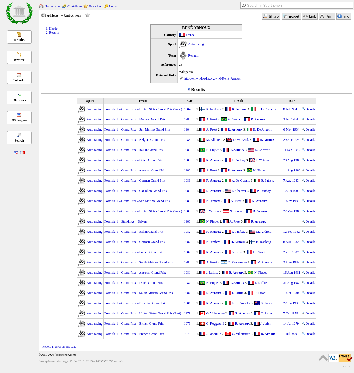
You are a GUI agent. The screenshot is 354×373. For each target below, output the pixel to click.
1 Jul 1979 (290, 334)
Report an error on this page (59, 346)
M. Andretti (263, 232)
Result (238, 101)
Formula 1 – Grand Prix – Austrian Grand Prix (135, 170)
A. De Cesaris (241, 180)
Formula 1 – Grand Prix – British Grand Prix (134, 324)
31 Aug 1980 (291, 283)
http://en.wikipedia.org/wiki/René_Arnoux (212, 78)
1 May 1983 (291, 201)
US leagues (19, 120)
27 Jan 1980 (291, 303)
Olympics (19, 100)
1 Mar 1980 (291, 293)
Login (113, 6)
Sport (90, 101)
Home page (52, 6)
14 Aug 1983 (291, 170)
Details (308, 109)
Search (19, 140)
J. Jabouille (213, 334)
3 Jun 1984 (290, 119)
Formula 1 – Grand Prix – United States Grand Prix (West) (143, 109)
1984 (187, 109)
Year (189, 101)
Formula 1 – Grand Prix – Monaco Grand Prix (135, 119)
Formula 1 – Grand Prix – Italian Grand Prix (133, 150)
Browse (19, 60)
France (190, 35)
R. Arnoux (239, 109)
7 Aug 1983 (291, 180)
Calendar (19, 80)
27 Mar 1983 (291, 211)
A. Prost (211, 119)
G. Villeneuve (215, 313)
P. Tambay (238, 160)
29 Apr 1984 (291, 140)
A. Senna (234, 119)
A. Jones (266, 303)
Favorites (95, 6)
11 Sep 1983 (291, 150)
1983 (187, 150)
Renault (193, 55)
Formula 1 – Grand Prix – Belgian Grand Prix (134, 140)
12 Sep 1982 (291, 232)
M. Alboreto (214, 140)
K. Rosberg (213, 109)
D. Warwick (241, 140)
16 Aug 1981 (291, 272)
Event (143, 101)
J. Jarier (265, 324)
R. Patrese (267, 180)
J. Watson (262, 160)
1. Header (52, 28)
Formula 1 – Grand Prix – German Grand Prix (134, 180)
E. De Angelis (266, 109)
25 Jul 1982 (291, 252)
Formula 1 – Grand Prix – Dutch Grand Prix (133, 160)
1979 (187, 313)
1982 (187, 232)
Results (19, 40)
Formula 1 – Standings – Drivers (126, 221)
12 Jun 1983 (291, 191)
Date (291, 101)
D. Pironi (259, 252)
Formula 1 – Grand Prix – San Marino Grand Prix (137, 129)
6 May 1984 (291, 129)
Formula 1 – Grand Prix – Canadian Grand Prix (135, 191)
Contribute (74, 6)
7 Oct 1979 (290, 313)
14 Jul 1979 (291, 324)
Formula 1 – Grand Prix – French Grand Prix (134, 252)
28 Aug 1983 (291, 160)
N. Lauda (236, 211)
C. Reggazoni (215, 324)
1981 (187, 272)
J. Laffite (212, 272)
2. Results (52, 33)
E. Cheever (262, 150)
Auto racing (196, 44)
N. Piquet (212, 150)
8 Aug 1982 (291, 242)
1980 (187, 283)
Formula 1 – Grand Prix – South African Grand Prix (138, 262)
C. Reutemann (237, 262)
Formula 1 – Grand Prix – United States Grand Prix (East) (142, 313)
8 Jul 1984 (290, 109)
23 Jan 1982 (291, 262)
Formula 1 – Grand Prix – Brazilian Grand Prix (135, 303)
